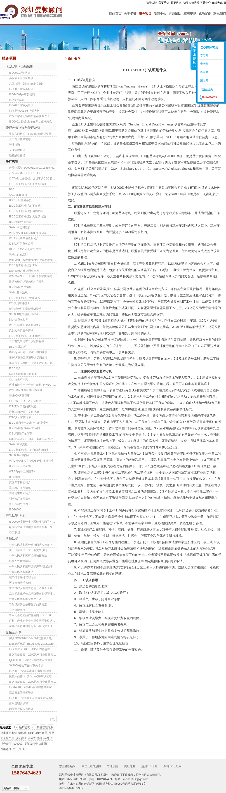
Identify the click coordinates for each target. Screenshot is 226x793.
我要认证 (151, 2)
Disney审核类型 (18, 319)
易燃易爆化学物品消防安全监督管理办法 (32, 593)
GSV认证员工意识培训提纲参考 (28, 357)
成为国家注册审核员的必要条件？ (29, 116)
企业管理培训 (17, 150)
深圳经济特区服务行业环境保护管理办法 (32, 626)
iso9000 (17, 743)
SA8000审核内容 (19, 455)
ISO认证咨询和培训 (19, 66)
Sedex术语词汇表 (19, 227)
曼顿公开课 (13, 632)
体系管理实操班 (18, 703)
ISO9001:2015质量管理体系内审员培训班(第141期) (32, 698)
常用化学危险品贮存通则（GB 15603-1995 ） (32, 615)
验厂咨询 (12, 161)
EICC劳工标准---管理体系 (24, 298)
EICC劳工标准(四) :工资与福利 (27, 184)
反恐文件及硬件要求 (21, 330)
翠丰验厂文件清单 (20, 487)
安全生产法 (7, 738)
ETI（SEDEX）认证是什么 (25, 401)
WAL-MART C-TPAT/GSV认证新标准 (31, 460)
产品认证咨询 (15, 515)
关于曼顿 (130, 13)
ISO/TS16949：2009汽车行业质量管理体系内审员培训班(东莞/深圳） (32, 681)
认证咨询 (21, 738)
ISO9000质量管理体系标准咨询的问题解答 (32, 521)
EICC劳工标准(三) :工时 (23, 265)
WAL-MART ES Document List (27, 232)
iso (33, 727)
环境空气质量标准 (20, 561)
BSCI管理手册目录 (20, 222)
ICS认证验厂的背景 (21, 433)
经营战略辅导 (17, 155)
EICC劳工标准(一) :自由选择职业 (29, 449)
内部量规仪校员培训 (21, 708)
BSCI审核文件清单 (20, 287)
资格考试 (5, 749)
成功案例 (204, 13)
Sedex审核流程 (18, 444)
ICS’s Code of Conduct (23, 373)
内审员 (17, 749)
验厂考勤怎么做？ (20, 504)
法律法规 (12, 538)
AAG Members (18, 194)
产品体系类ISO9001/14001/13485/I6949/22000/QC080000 (32, 167)
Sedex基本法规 (18, 292)
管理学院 (112, 766)
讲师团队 (175, 13)
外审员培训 (35, 738)
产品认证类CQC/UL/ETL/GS (26, 173)
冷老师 (204, 72)
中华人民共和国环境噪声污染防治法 (30, 566)
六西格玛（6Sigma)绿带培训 (26, 83)
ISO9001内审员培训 (21, 105)
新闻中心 (160, 13)
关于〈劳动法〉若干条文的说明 (28, 550)
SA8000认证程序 (19, 395)
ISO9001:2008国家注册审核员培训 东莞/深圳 (32, 671)
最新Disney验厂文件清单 (24, 411)
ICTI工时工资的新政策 (22, 406)
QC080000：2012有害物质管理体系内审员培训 (32, 660)
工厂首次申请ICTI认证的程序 (26, 341)
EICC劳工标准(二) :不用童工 (26, 335)
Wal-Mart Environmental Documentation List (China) (32, 260)
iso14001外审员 (37, 732)
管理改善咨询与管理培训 (23, 128)
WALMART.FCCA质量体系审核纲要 (30, 276)
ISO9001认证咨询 (20, 72)
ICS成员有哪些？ (19, 303)
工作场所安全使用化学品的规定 (28, 604)
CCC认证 (14, 532)
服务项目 (145, 13)
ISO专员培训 (17, 99)
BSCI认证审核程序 (20, 466)
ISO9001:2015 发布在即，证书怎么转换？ (32, 121)
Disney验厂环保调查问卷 (24, 270)
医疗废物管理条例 (20, 582)
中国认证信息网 (91, 766)
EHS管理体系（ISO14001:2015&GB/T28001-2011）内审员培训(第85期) (32, 643)
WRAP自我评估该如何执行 (25, 325)
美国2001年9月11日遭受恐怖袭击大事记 (32, 363)
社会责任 (5, 743)
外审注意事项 (8, 732)
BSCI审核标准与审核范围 (24, 428)
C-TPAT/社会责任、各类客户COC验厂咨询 (32, 178)
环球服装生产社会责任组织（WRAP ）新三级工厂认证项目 (32, 384)
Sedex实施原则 (18, 254)
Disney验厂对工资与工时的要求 (28, 352)
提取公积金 (31, 743)
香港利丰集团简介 (20, 493)
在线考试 (217, 2)
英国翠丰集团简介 (20, 482)
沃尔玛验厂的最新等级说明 (25, 308)
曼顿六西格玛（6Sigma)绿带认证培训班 (32, 133)
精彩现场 (190, 13)
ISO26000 (15, 509)
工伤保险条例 (17, 609)
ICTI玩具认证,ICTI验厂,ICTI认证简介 (31, 439)
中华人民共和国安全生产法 (25, 599)
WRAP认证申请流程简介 (24, 238)
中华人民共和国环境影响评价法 (28, 555)
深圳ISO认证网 (172, 766)
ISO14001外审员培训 (22, 94)
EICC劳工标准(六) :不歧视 (24, 205)
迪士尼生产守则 (18, 379)
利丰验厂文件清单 (20, 498)
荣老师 (204, 80)
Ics (15, 727)
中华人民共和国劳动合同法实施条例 (30, 544)
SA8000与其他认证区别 (23, 314)
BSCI (12, 189)
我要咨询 (176, 2)
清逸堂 (22, 732)
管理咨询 (14, 144)
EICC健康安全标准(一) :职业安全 (29, 422)
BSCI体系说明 (17, 346)
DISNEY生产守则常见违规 (25, 249)
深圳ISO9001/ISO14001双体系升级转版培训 (32, 638)
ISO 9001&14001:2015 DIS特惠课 (29, 649)
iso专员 (47, 738)
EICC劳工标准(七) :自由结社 (26, 211)
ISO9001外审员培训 (21, 89)
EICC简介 (15, 368)
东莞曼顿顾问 (67, 766)
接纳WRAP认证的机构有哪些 (26, 281)
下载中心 (205, 2)
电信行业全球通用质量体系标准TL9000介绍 (32, 527)
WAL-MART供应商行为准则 (25, 390)
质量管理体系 (45, 727)
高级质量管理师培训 (21, 78)
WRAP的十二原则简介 (22, 471)
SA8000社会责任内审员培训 (26, 665)
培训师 (43, 743)
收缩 (194, 56)
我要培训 (163, 2)
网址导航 (129, 766)
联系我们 (219, 13)
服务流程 (14, 477)
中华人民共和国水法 (21, 572)
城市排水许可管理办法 (22, 577)
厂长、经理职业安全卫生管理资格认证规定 (32, 620)
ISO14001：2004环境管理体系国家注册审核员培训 (32, 687)
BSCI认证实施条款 (20, 200)
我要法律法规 (191, 2)
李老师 (204, 55)
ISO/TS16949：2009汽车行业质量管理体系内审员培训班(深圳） (32, 654)
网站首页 (115, 13)
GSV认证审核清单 (20, 417)
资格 (51, 732)
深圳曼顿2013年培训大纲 (24, 110)
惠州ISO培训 (149, 766)
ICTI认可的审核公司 (21, 243)
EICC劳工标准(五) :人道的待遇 (27, 216)
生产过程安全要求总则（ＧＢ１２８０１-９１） (32, 588)
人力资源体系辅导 (20, 139)
